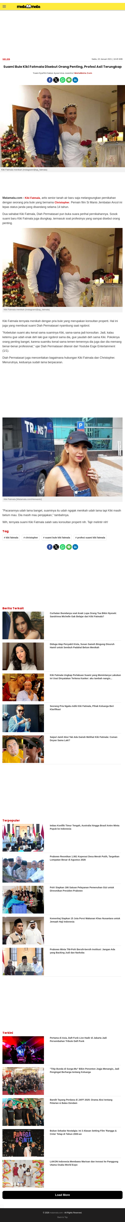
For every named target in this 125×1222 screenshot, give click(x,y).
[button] (4, 6)
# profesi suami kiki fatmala (90, 537)
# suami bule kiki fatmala (56, 537)
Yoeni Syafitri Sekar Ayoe (46, 73)
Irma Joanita (66, 73)
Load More (62, 1195)
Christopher (62, 202)
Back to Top (62, 1217)
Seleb (6, 59)
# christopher (30, 537)
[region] (62, 33)
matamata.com (56, 1213)
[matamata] (28, 7)
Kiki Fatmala (32, 198)
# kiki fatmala (11, 537)
